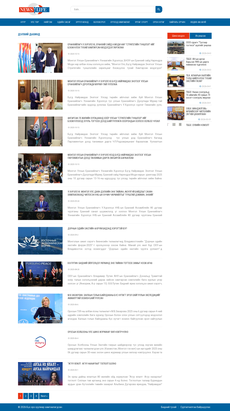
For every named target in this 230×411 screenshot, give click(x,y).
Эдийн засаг (64, 22)
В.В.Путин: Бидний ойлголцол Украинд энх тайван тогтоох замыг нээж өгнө (110, 263)
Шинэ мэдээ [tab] (178, 35)
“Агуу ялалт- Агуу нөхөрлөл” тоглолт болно (92, 363)
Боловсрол (99, 22)
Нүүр (23, 22)
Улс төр (35, 22)
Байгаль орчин (177, 22)
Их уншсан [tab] (200, 35)
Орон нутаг (159, 22)
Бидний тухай (168, 407)
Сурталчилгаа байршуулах (195, 407)
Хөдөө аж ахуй (198, 22)
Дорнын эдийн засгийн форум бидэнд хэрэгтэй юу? (97, 228)
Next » (44, 396)
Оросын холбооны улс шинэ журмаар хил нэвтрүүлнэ (98, 332)
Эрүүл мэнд (82, 22)
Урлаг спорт (141, 22)
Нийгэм (48, 22)
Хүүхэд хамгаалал (120, 22)
